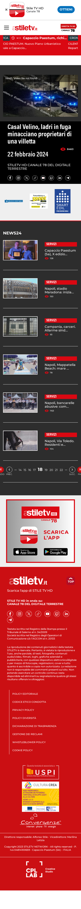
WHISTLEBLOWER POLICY (29, 742)
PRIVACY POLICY (23, 709)
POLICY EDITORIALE (25, 693)
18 (40, 469)
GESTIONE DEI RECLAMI (27, 734)
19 (46, 470)
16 (29, 470)
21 (56, 470)
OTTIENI (66, 9)
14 (20, 470)
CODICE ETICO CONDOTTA (29, 701)
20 (51, 470)
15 (25, 470)
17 (34, 470)
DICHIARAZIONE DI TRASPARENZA (34, 726)
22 (61, 470)
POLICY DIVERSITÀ (24, 717)
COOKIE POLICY (22, 750)
